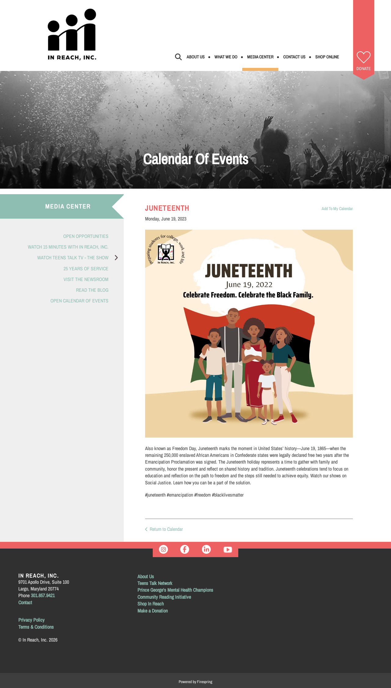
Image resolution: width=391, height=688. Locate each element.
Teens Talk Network (154, 583)
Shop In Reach (150, 603)
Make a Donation (152, 610)
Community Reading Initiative (164, 597)
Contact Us (294, 57)
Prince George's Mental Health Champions (175, 589)
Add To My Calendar (337, 208)
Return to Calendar (166, 529)
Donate (363, 68)
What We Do (225, 57)
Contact (25, 602)
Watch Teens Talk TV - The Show (80, 257)
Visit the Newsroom (86, 279)
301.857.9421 (43, 595)
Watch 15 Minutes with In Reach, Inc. (68, 246)
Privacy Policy (31, 619)
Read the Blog (92, 290)
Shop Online (327, 57)
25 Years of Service (86, 268)
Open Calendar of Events (79, 300)
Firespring (204, 681)
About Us (196, 57)
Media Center (260, 57)
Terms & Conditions (36, 626)
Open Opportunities (85, 236)
